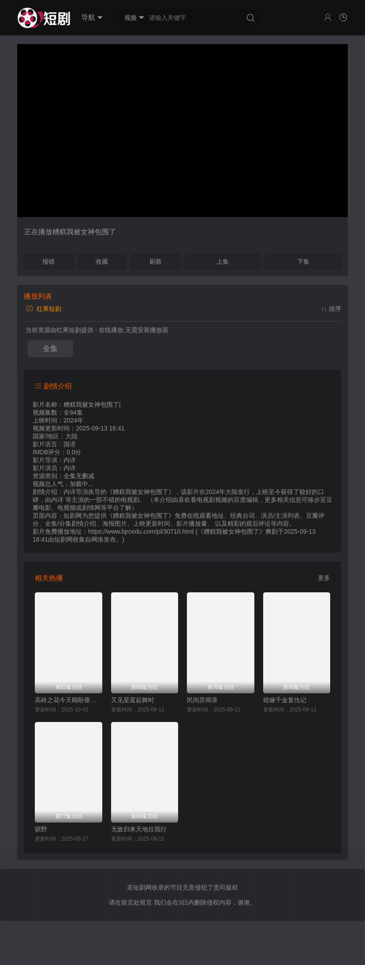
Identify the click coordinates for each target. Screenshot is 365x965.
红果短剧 (43, 308)
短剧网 (63, 539)
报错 (48, 261)
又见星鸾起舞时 (132, 699)
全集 (50, 348)
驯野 (41, 829)
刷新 (155, 261)
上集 (222, 261)
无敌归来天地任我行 (139, 829)
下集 (303, 261)
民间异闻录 (202, 699)
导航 (92, 18)
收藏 (102, 261)
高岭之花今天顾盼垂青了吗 (68, 699)
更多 (324, 577)
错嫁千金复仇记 (284, 699)
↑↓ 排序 (331, 308)
